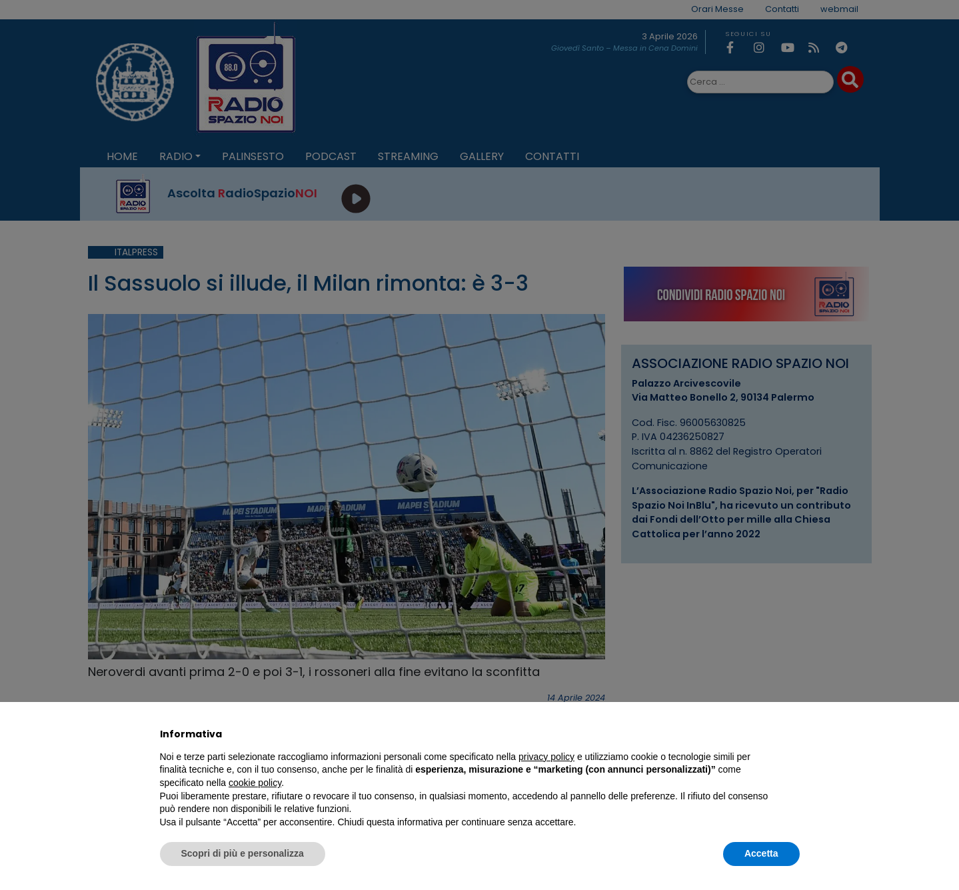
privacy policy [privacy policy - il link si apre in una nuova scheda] (546, 756)
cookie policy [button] (255, 782)
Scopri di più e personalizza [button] (242, 853)
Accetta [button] (761, 853)
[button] (793, 734)
